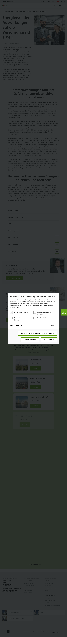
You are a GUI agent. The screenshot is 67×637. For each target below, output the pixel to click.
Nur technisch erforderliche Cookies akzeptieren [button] (37, 333)
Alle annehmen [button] (48, 339)
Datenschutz (16, 325)
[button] (64, 312)
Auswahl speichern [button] (30, 339)
